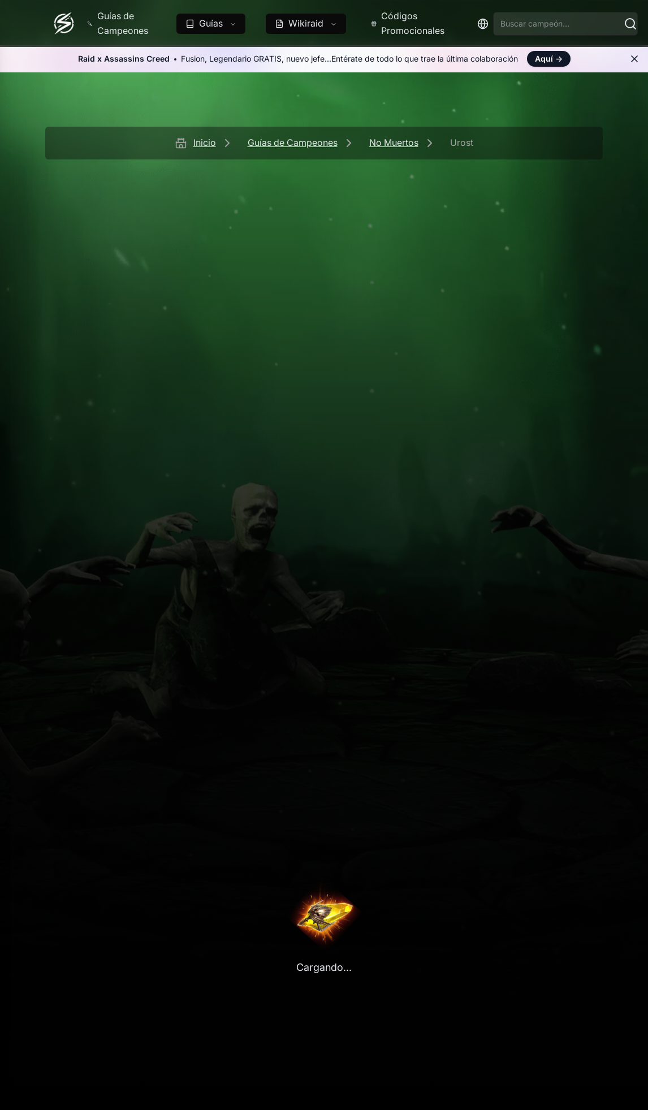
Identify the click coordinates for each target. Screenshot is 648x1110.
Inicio (204, 142)
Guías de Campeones (293, 142)
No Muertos (393, 142)
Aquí (549, 58)
